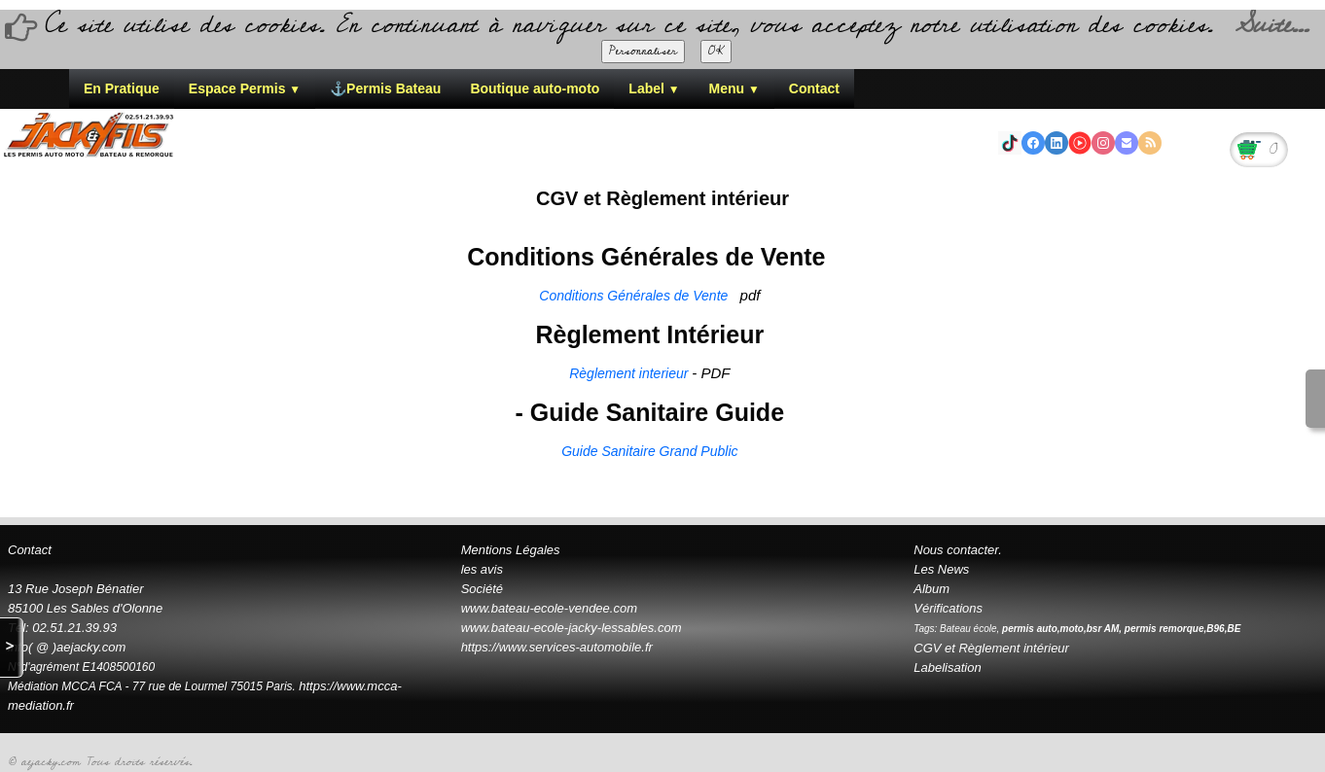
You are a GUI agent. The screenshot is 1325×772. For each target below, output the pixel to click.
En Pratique (122, 88)
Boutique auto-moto (534, 88)
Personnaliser (643, 51)
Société (482, 588)
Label (653, 88)
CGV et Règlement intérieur (991, 648)
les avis (482, 569)
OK (716, 51)
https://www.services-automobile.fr (557, 647)
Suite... (1271, 25)
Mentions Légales (510, 550)
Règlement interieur (630, 373)
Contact (814, 88)
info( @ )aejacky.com (66, 647)
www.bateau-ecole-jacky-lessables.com (571, 627)
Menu (734, 88)
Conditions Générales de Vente (635, 295)
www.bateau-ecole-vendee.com (549, 608)
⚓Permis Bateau (385, 88)
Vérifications (948, 608)
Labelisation (947, 667)
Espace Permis (245, 88)
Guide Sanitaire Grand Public (649, 451)
